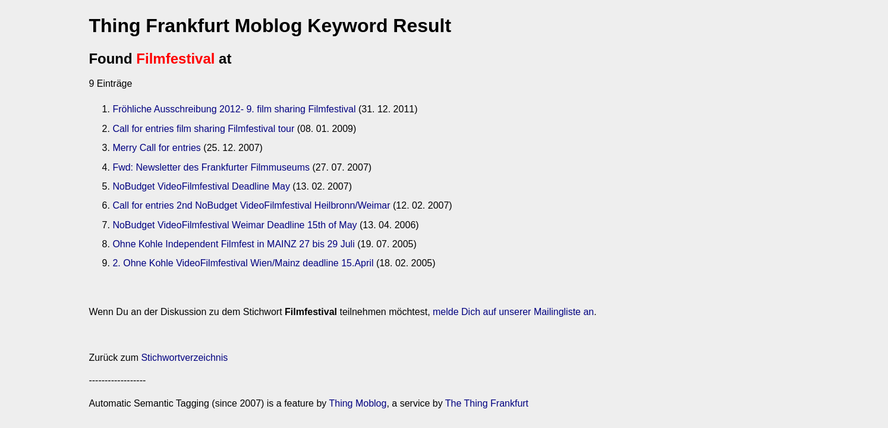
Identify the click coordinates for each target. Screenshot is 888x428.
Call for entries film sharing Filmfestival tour (203, 129)
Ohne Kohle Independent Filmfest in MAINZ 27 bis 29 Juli (233, 244)
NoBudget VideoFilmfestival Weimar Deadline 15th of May (234, 225)
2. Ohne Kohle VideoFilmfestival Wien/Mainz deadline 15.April (242, 263)
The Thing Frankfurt (486, 403)
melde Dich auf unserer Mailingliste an (513, 312)
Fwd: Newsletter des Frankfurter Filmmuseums (211, 167)
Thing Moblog (357, 403)
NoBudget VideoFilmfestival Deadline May (201, 186)
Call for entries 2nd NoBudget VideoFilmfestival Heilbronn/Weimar (251, 205)
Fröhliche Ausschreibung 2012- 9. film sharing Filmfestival (233, 109)
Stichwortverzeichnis (184, 358)
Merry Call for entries (156, 148)
